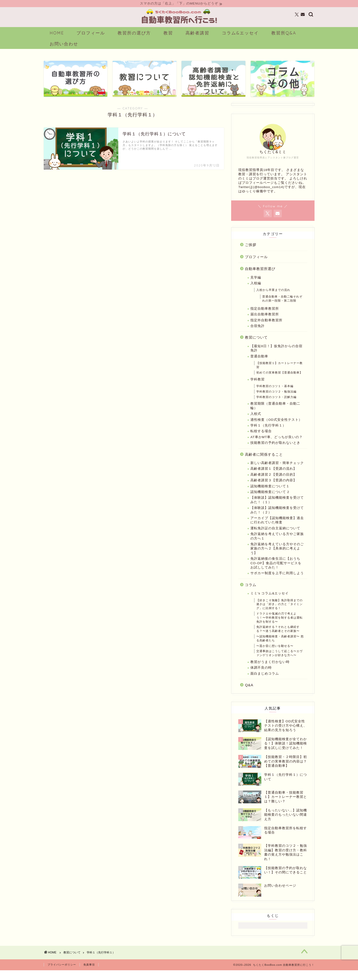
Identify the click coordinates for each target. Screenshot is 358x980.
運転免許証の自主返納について (275, 536)
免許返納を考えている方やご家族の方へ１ (277, 544)
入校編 (255, 291)
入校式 (255, 421)
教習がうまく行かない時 (270, 670)
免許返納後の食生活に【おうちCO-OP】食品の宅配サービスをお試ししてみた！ (275, 571)
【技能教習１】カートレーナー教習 (279, 373)
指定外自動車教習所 (266, 328)
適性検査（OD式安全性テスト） (276, 427)
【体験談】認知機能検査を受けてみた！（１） (277, 507)
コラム (250, 592)
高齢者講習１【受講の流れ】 (273, 476)
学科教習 (257, 387)
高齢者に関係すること (264, 462)
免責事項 (89, 974)
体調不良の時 (261, 675)
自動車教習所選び (260, 277)
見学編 (255, 285)
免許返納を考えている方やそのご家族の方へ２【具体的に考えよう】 (277, 556)
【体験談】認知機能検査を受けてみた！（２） (277, 518)
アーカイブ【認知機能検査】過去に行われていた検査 (277, 528)
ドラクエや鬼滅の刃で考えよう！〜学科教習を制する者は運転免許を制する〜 (279, 625)
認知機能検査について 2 (269, 500)
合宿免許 (257, 334)
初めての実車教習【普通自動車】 (279, 380)
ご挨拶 (250, 253)
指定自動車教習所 (264, 316)
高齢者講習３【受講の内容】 (273, 488)
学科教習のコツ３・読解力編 (276, 404)
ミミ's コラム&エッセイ (269, 601)
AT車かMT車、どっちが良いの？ (276, 444)
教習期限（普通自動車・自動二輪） (275, 413)
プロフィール (256, 264)
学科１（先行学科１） (268, 433)
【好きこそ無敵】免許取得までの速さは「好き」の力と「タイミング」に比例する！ (279, 612)
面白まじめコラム (264, 681)
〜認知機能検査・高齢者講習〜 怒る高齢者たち (280, 646)
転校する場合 (261, 439)
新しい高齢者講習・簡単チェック (277, 471)
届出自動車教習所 (264, 322)
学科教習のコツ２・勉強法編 (276, 399)
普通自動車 (259, 364)
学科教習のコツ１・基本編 (274, 394)
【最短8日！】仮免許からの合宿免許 (276, 356)
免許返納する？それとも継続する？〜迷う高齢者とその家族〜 (278, 636)
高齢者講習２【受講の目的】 (273, 482)
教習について (256, 345)
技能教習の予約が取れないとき (275, 450)
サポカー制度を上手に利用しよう (277, 581)
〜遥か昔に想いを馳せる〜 (274, 653)
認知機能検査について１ (270, 494)
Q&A (249, 693)
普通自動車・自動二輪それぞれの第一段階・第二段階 (282, 306)
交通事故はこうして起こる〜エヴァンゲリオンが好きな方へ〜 (279, 661)
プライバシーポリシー (62, 974)
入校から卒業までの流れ (273, 297)
